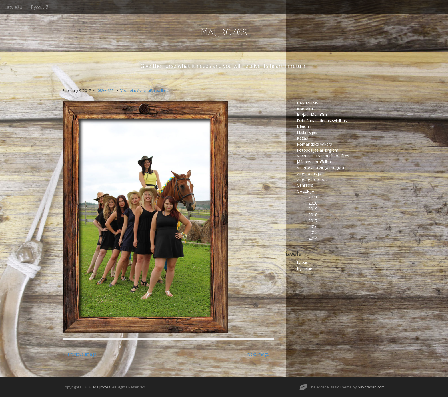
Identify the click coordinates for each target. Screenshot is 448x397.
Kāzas (302, 138)
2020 (312, 203)
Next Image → (260, 354)
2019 (312, 208)
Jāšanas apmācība (314, 161)
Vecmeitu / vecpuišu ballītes (144, 90)
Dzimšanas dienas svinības (322, 120)
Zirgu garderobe (312, 179)
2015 (312, 232)
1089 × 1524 (105, 90)
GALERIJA (305, 191)
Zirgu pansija (309, 173)
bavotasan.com (371, 387)
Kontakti (305, 109)
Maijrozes (224, 31)
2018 (312, 214)
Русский (39, 7)
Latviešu (13, 7)
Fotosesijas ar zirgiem (317, 150)
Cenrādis (305, 185)
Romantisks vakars (314, 144)
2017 (312, 220)
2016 (312, 226)
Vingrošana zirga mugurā (320, 167)
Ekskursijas (307, 132)
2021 (312, 197)
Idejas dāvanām (312, 114)
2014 (312, 238)
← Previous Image (80, 354)
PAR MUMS (307, 103)
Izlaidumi (305, 126)
